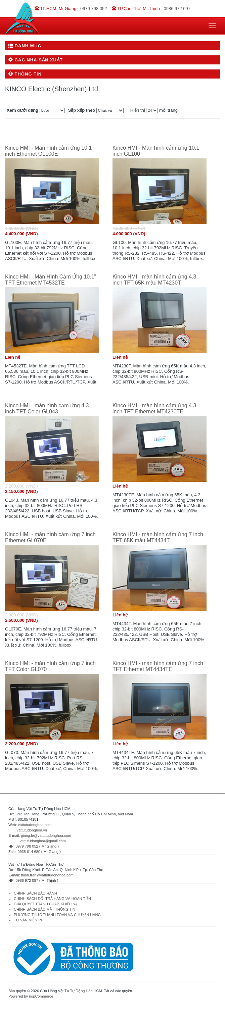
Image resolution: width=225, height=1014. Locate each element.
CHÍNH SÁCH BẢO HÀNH (35, 893)
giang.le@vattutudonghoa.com (46, 835)
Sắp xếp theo (81, 110)
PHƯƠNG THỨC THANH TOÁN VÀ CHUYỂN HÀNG (57, 915)
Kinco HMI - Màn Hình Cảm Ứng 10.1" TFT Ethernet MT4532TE (50, 280)
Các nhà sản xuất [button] (35, 59)
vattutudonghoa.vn (31, 830)
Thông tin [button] (25, 74)
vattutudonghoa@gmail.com (43, 841)
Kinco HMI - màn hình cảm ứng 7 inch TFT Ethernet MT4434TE (158, 666)
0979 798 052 (26, 846)
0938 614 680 (29, 852)
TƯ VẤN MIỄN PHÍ (29, 920)
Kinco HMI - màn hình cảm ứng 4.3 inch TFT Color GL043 (47, 408)
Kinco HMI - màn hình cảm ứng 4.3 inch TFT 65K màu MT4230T (154, 280)
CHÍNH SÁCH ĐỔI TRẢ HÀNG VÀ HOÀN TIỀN (53, 899)
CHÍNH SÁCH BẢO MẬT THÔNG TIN (44, 909)
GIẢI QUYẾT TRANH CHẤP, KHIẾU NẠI (46, 904)
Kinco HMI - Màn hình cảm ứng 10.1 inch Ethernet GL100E (48, 151)
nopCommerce (41, 996)
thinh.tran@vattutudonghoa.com (47, 875)
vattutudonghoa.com (35, 825)
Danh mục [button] (24, 45)
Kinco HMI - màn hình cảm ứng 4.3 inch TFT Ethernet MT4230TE (154, 408)
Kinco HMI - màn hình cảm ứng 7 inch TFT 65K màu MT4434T (158, 537)
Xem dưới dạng (22, 110)
